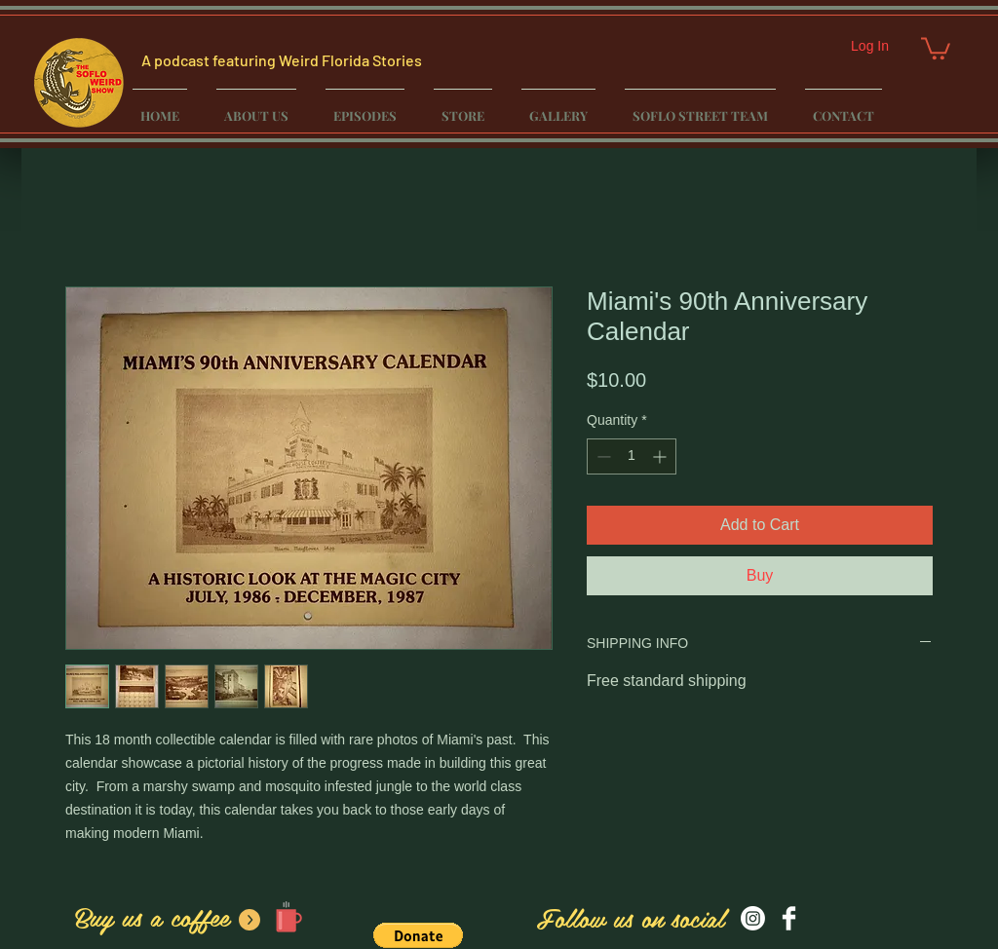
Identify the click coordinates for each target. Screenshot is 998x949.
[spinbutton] (631, 456)
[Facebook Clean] (789, 918)
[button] (935, 47)
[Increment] (661, 456)
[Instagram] (753, 918)
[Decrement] (602, 456)
